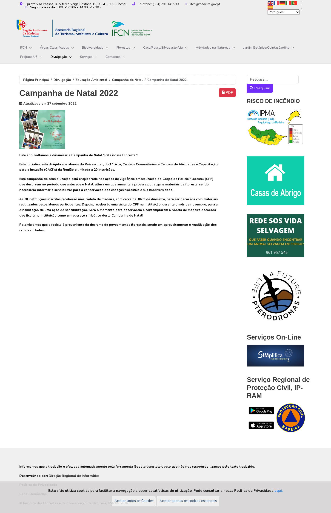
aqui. (278, 490)
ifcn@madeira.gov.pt (205, 4)
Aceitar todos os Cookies (134, 500)
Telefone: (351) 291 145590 (158, 4)
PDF (227, 92)
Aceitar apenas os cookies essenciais (188, 500)
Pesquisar (260, 88)
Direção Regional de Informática (74, 476)
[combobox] (273, 79)
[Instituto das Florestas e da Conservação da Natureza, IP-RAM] (91, 28)
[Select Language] (284, 12)
